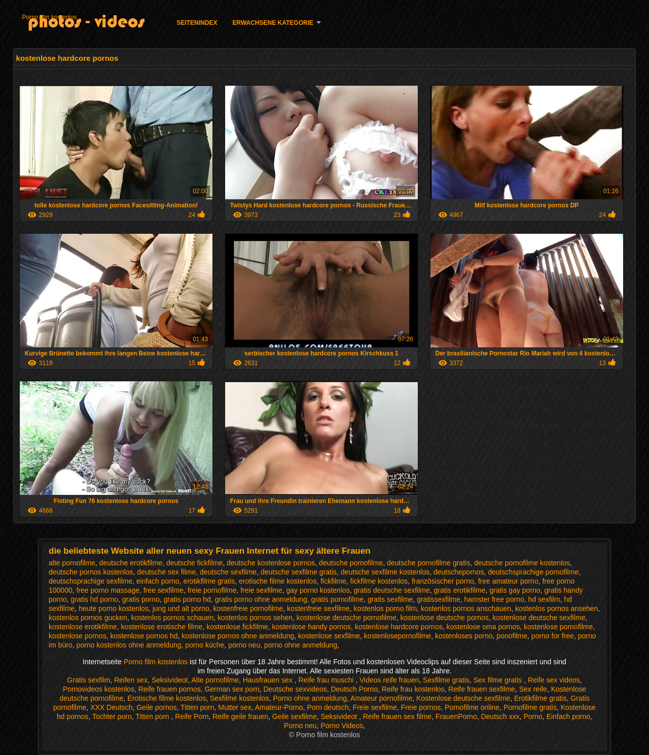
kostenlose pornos (77, 636)
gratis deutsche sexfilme (392, 590)
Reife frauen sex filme (397, 716)
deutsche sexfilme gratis (299, 572)
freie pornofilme (212, 590)
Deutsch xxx (500, 716)
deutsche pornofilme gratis (428, 563)
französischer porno (443, 581)
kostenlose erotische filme (161, 627)
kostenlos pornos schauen (172, 618)
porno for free (552, 636)
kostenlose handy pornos (311, 627)
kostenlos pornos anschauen (466, 608)
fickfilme (333, 581)
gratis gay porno (514, 590)
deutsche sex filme (166, 572)
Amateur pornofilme (381, 698)
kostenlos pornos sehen (255, 618)
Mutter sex (234, 707)
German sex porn (231, 689)
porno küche (204, 645)
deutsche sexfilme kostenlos (385, 572)
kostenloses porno (464, 636)
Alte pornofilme (214, 680)
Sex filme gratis (499, 680)
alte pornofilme (72, 563)
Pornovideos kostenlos (98, 689)
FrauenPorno (456, 716)
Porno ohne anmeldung (310, 698)
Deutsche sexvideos (295, 689)
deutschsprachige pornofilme (533, 572)
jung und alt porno (181, 608)
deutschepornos (459, 572)
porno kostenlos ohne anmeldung (128, 645)
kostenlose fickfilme (237, 627)
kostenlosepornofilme (397, 636)
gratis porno (141, 599)
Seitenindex (196, 22)
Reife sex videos (554, 680)
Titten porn (197, 707)
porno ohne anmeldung (300, 645)
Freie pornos (421, 707)
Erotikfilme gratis (540, 698)
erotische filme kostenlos (277, 581)
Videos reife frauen (389, 680)
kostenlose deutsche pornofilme (346, 618)
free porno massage (108, 590)
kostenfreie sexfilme (318, 608)
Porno (532, 716)
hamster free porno (494, 599)
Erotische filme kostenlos (166, 698)
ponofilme (511, 636)
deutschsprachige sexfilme (90, 581)
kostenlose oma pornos (483, 627)
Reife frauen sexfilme (481, 689)
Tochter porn (112, 716)
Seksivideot (170, 680)
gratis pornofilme (337, 599)
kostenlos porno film (385, 608)
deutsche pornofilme (351, 563)
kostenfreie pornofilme (248, 608)
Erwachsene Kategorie (272, 22)
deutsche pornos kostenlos (91, 572)
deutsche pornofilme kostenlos (522, 563)
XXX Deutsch (111, 707)
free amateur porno (508, 581)
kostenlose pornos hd (143, 636)
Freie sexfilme (375, 707)
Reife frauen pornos (169, 689)
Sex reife (533, 689)
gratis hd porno (94, 599)
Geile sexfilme (294, 716)
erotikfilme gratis (209, 581)
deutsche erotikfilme (131, 563)
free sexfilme (163, 590)
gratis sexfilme (390, 599)
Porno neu (300, 726)
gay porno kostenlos (317, 590)
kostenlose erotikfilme (83, 627)
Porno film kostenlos (49, 17)
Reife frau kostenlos (413, 689)
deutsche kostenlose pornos (271, 563)
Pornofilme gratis (530, 707)
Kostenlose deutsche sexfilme (463, 698)
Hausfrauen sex (269, 680)
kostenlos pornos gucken (88, 618)
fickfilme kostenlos (379, 581)
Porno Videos (341, 726)
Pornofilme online (472, 707)
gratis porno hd (187, 599)
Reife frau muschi (326, 680)
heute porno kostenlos (114, 608)
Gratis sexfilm (88, 680)
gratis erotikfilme (460, 590)
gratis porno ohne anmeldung (261, 599)
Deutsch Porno (354, 689)
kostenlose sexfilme (329, 636)
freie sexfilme (261, 590)
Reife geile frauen (240, 716)
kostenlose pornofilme (558, 627)
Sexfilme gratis (446, 680)
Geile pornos (156, 707)
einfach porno (157, 581)
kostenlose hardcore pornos (399, 627)
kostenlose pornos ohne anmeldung (238, 636)
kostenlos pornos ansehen (556, 608)
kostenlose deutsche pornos (444, 618)
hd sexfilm (544, 599)
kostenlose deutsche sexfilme (539, 618)
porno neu (244, 645)
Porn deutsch (328, 707)
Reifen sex (131, 680)
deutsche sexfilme (228, 572)
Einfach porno (568, 716)
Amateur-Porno (279, 707)
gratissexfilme (438, 599)
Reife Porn (191, 716)
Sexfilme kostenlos (239, 698)
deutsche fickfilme (194, 563)
